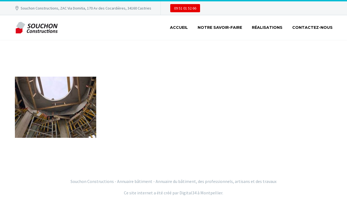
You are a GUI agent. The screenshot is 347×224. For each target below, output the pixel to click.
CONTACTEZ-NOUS (312, 27)
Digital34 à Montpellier (200, 192)
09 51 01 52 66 (185, 8)
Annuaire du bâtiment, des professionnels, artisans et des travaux (216, 181)
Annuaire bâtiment (134, 181)
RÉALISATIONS (267, 27)
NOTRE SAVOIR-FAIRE (220, 27)
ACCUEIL (179, 27)
